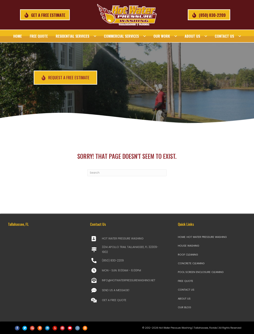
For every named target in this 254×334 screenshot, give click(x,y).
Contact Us (186, 290)
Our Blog (184, 307)
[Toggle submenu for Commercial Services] (144, 36)
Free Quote (185, 281)
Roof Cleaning (188, 254)
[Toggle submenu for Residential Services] (95, 36)
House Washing (188, 246)
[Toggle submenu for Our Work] (175, 36)
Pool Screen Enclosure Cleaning (201, 272)
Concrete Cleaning (191, 263)
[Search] (127, 172)
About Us (184, 299)
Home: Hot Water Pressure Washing (202, 237)
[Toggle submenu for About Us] (205, 36)
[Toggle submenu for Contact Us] (239, 36)
